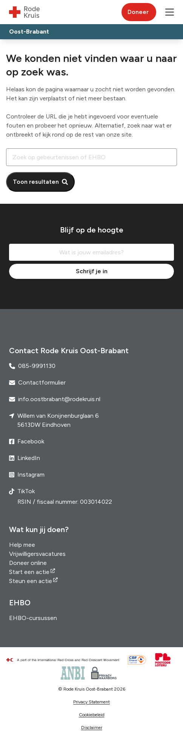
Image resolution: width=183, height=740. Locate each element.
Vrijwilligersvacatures (37, 553)
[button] (169, 12)
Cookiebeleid (92, 714)
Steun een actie (30, 581)
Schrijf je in (92, 271)
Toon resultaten (36, 181)
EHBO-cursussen (33, 618)
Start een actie (29, 571)
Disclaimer (91, 727)
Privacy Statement (91, 702)
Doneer (138, 11)
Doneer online (28, 562)
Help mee (22, 544)
